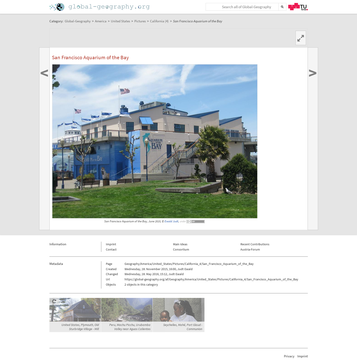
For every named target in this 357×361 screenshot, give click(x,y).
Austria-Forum (250, 249)
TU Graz (298, 6)
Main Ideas (180, 244)
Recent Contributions (254, 244)
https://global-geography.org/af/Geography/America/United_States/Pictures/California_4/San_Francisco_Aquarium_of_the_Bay (211, 279)
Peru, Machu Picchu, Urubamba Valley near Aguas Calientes (129, 327)
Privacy (289, 356)
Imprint (111, 244)
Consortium (181, 249)
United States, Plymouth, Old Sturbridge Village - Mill (80, 327)
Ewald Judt (171, 221)
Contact (111, 249)
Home (99, 7)
